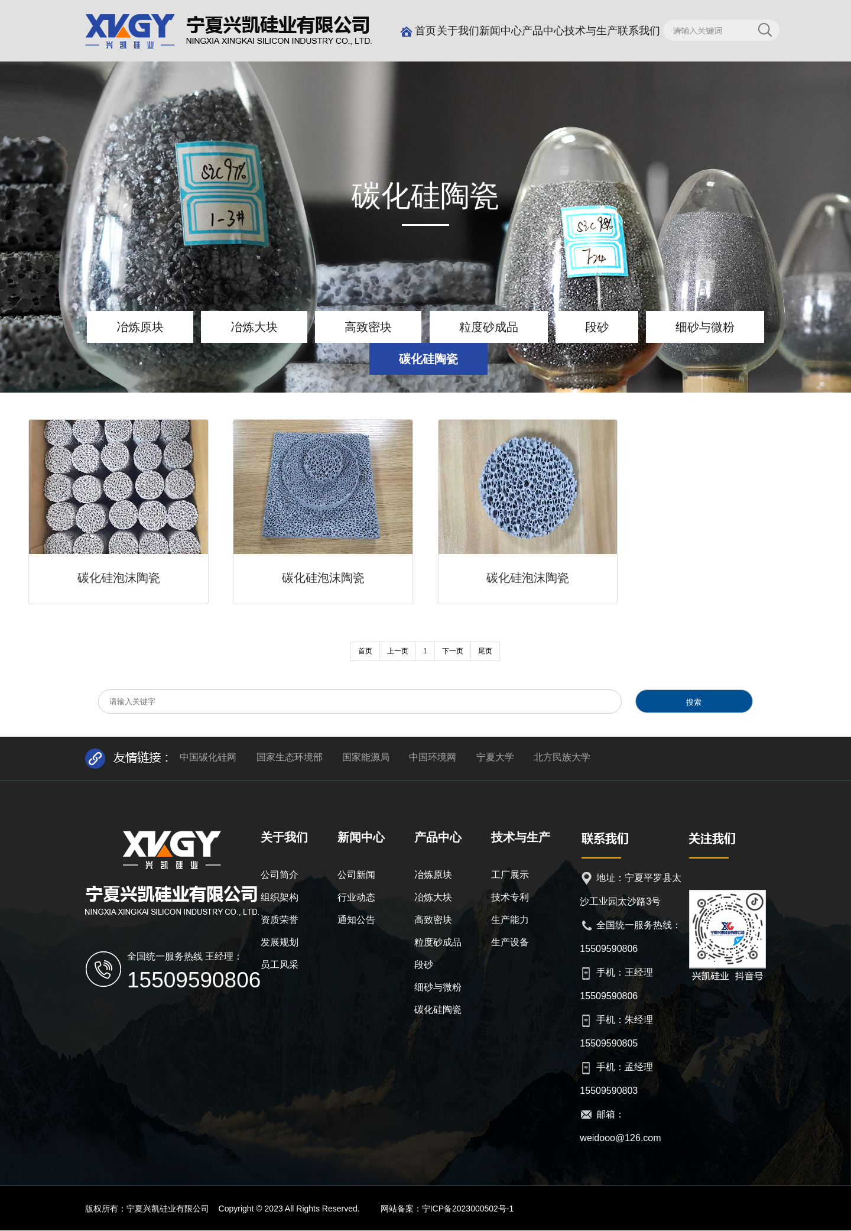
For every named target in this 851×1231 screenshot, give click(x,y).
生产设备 (510, 942)
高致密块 (368, 326)
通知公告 (356, 920)
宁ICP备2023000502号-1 (468, 1208)
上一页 (397, 651)
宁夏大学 (495, 757)
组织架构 (279, 897)
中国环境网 (432, 757)
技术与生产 (591, 31)
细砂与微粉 (705, 326)
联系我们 (639, 31)
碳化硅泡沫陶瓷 (118, 577)
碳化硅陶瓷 (428, 358)
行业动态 (356, 897)
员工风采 (279, 965)
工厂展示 (510, 875)
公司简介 (279, 875)
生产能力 (510, 920)
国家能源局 (365, 757)
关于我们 (458, 31)
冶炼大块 (254, 326)
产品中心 (543, 31)
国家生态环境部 (289, 757)
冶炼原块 (140, 326)
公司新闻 (356, 875)
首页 (418, 31)
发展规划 (279, 942)
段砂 (597, 326)
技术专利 (510, 897)
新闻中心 (500, 31)
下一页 (452, 651)
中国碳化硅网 (208, 757)
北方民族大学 (562, 757)
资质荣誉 (279, 920)
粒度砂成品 (488, 326)
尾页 (485, 651)
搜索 (693, 702)
